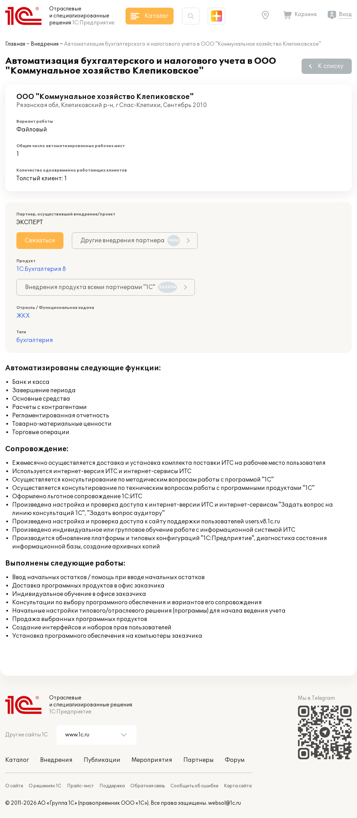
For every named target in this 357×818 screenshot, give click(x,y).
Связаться (40, 240)
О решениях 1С (45, 786)
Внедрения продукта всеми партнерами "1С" (101, 287)
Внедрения (45, 44)
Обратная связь (147, 786)
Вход (345, 14)
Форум (234, 760)
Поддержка (112, 786)
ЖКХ (23, 315)
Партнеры (198, 760)
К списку (330, 66)
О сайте (14, 786)
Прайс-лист (80, 786)
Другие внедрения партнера (130, 240)
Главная (15, 44)
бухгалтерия (34, 340)
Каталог (17, 760)
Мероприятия (151, 760)
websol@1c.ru (224, 803)
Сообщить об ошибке (194, 786)
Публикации (102, 760)
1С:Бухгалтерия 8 (41, 269)
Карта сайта (238, 786)
